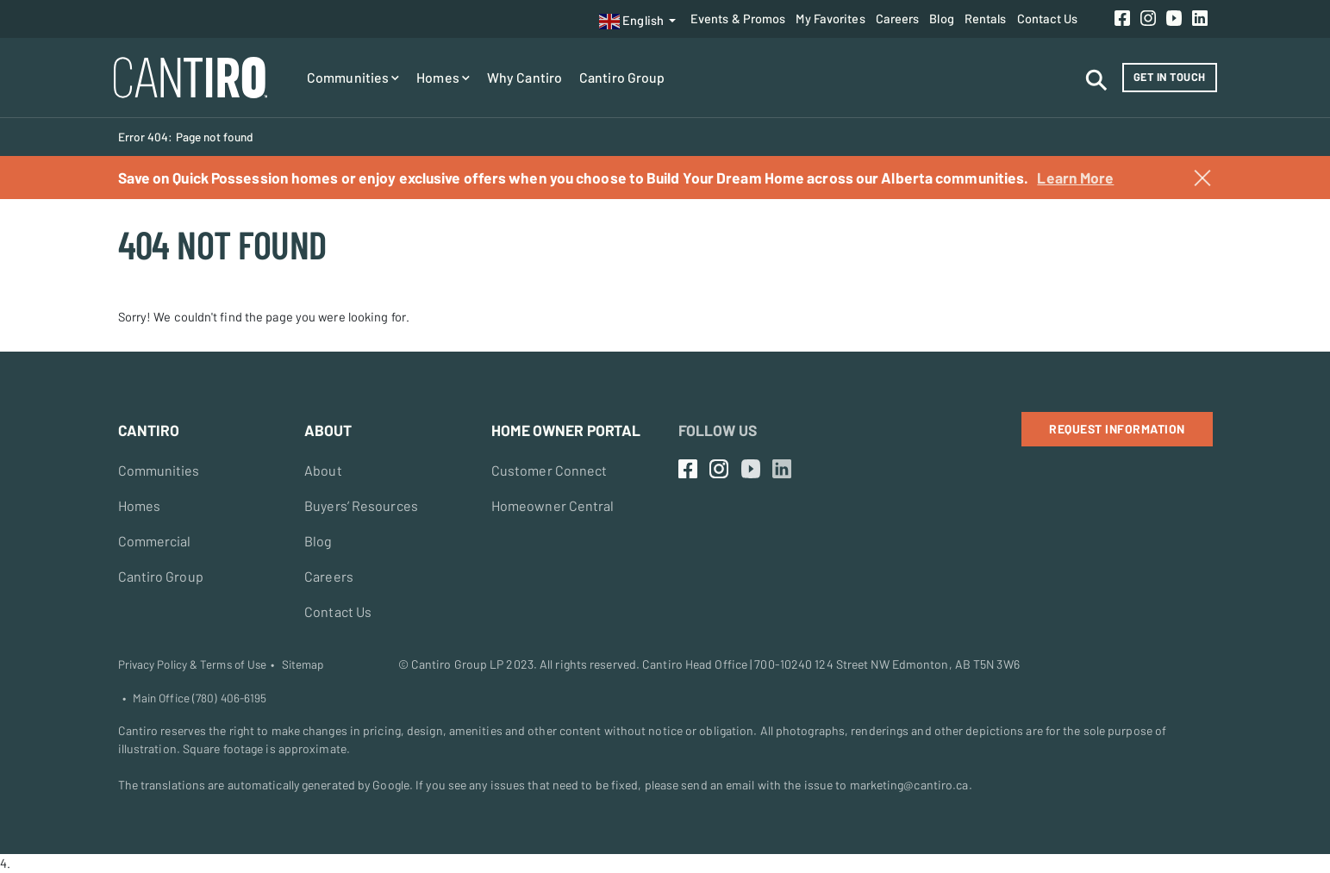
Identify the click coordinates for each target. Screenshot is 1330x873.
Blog (941, 18)
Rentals (986, 18)
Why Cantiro (524, 77)
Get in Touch (1169, 77)
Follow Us (717, 430)
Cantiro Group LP (457, 664)
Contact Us (1047, 18)
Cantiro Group (622, 77)
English (631, 21)
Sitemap (303, 664)
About (323, 470)
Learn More (1075, 177)
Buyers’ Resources (361, 505)
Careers (898, 18)
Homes (443, 77)
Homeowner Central (553, 505)
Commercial (154, 541)
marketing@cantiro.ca (909, 784)
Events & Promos (738, 18)
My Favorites (830, 18)
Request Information (1117, 428)
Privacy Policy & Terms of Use (192, 664)
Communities (353, 77)
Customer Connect (549, 470)
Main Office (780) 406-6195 (200, 698)
